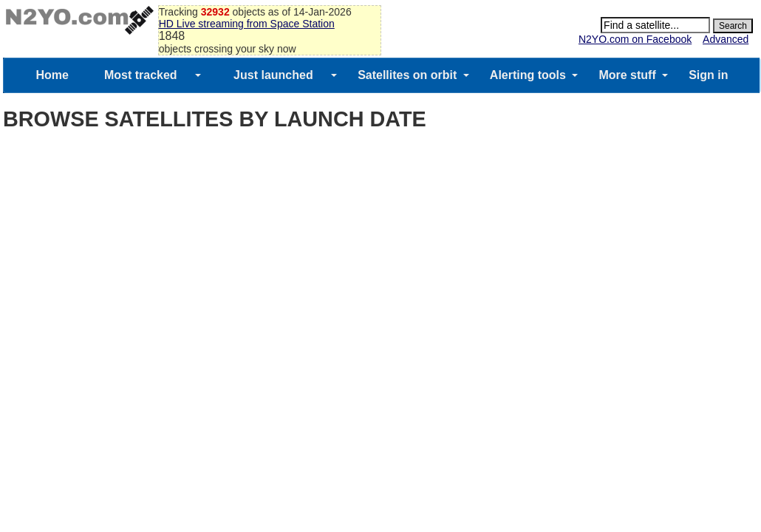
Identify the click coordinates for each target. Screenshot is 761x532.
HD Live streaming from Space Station (247, 24)
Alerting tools (528, 75)
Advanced (725, 39)
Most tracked (140, 75)
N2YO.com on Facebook (635, 39)
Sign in (708, 75)
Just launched (273, 75)
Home (51, 75)
